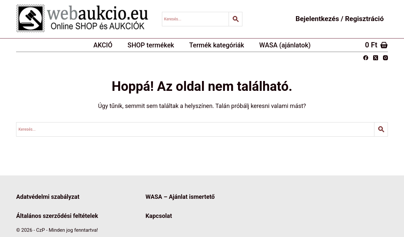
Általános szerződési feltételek (57, 215)
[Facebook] (365, 57)
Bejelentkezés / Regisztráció (340, 19)
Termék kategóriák (216, 45)
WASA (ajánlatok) (285, 45)
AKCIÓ (102, 45)
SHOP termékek (150, 45)
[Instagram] (385, 57)
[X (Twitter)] (375, 57)
